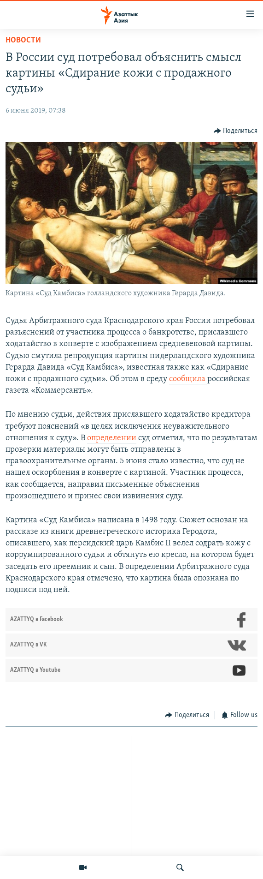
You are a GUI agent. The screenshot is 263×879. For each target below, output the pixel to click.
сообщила (188, 379)
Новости (23, 40)
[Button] (236, 131)
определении (111, 438)
